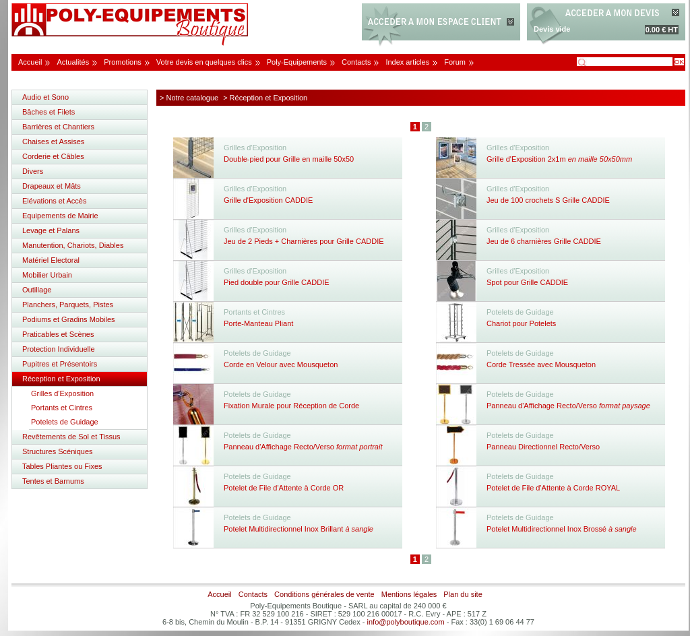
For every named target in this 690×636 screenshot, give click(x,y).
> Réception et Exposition (265, 98)
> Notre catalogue (189, 98)
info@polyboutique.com (406, 622)
